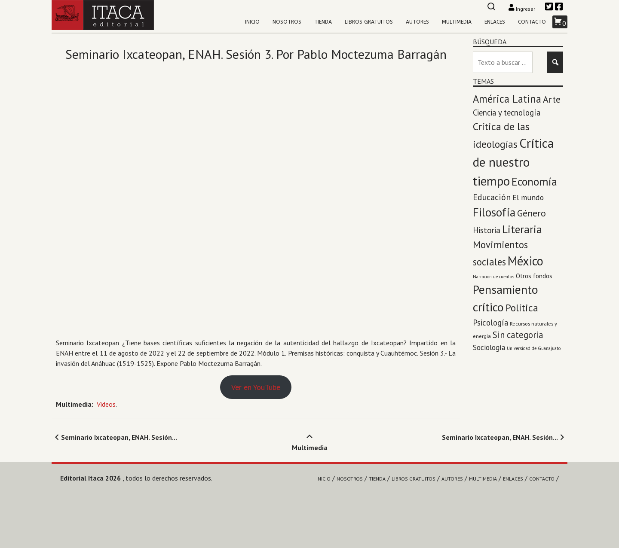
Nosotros (287, 22)
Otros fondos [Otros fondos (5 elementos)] (534, 275)
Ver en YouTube (255, 387)
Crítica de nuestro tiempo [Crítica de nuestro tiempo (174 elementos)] (513, 162)
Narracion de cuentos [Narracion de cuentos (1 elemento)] (493, 277)
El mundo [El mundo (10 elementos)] (528, 197)
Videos (106, 404)
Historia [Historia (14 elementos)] (486, 230)
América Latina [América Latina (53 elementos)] (507, 99)
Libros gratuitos (369, 22)
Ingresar (522, 9)
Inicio (252, 22)
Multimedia (457, 22)
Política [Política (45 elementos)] (522, 307)
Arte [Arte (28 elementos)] (552, 99)
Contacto (532, 22)
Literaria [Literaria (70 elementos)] (522, 229)
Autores (417, 22)
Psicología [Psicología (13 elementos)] (490, 322)
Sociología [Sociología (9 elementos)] (489, 347)
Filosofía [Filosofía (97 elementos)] (494, 212)
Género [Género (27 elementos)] (531, 213)
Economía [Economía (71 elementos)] (534, 181)
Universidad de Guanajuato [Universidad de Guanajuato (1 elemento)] (534, 348)
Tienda (323, 22)
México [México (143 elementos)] (525, 261)
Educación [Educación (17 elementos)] (492, 197)
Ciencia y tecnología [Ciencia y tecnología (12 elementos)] (506, 112)
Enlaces (494, 22)
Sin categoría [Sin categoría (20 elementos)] (518, 335)
